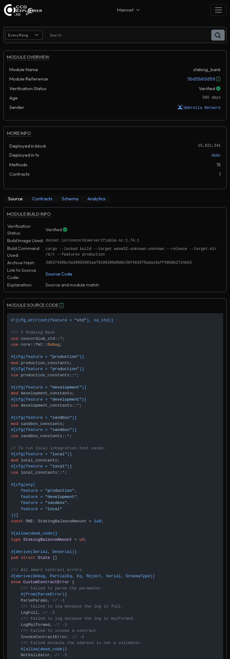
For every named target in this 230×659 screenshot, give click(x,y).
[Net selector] (129, 10)
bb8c (216, 155)
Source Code (59, 273)
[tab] (15, 199)
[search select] (24, 35)
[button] (218, 35)
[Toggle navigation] (218, 10)
